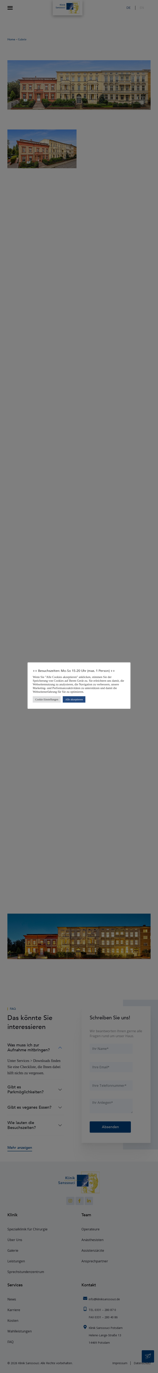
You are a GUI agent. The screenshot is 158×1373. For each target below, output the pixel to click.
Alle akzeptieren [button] (74, 699)
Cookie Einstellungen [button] (46, 699)
